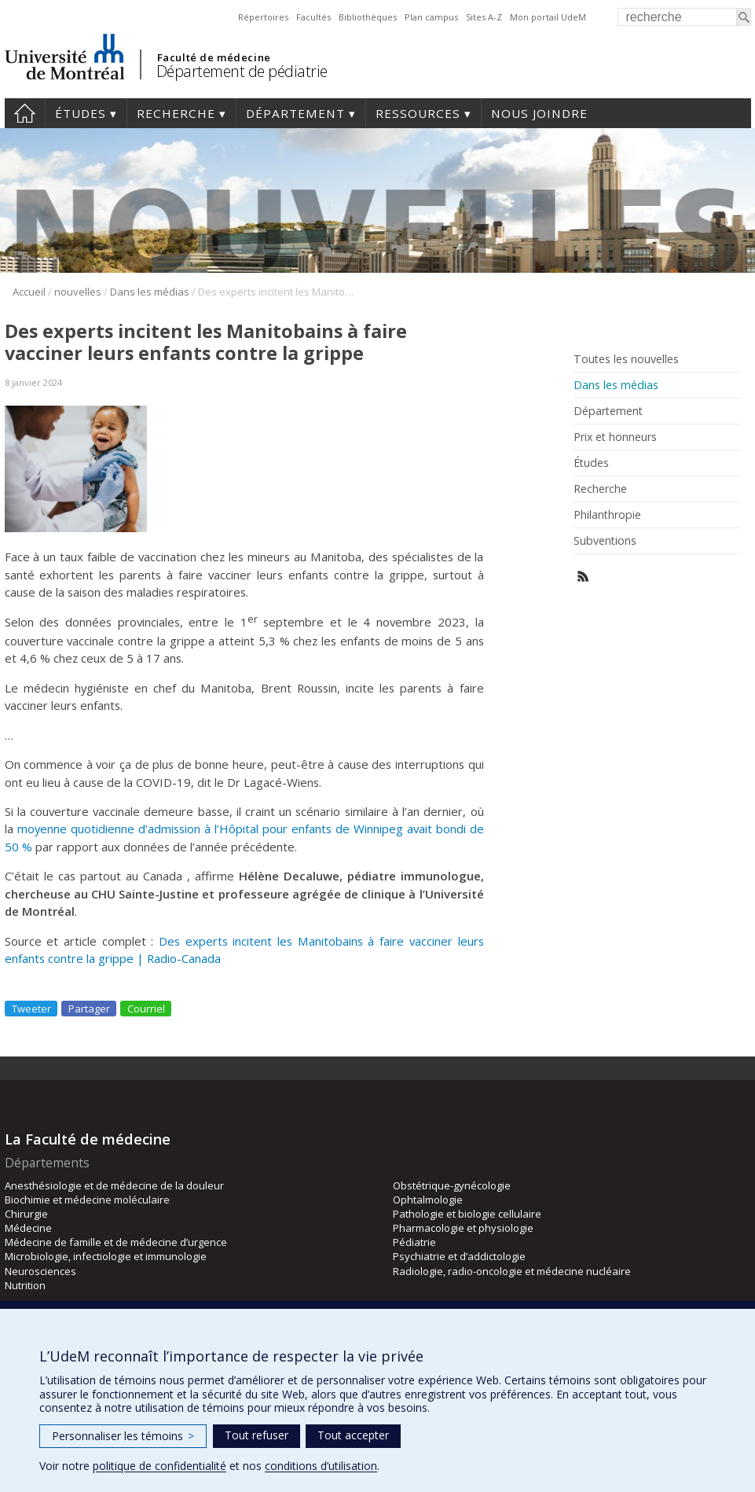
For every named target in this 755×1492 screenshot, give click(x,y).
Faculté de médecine (214, 57)
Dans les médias (149, 292)
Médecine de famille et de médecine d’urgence (116, 1242)
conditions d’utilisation (321, 1465)
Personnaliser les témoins (123, 1435)
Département (295, 113)
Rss (583, 576)
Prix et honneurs (615, 437)
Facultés (313, 17)
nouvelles (77, 292)
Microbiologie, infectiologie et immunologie (106, 1256)
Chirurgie (26, 1214)
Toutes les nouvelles (626, 359)
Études (80, 113)
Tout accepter (353, 1435)
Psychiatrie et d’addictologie (459, 1256)
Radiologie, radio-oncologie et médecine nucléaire (512, 1271)
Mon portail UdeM (548, 17)
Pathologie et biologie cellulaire (467, 1214)
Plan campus (431, 17)
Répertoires (263, 17)
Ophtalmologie (428, 1199)
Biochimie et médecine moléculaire (87, 1199)
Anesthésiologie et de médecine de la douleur (114, 1185)
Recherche (176, 113)
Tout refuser (256, 1435)
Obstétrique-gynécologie (452, 1185)
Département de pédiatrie (242, 71)
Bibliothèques (368, 17)
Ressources (418, 113)
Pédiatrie (414, 1242)
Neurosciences (40, 1271)
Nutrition (25, 1285)
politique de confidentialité (159, 1465)
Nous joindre (539, 113)
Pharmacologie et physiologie (463, 1228)
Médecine (28, 1228)
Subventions (605, 541)
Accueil (24, 113)
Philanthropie (607, 515)
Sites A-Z (484, 17)
